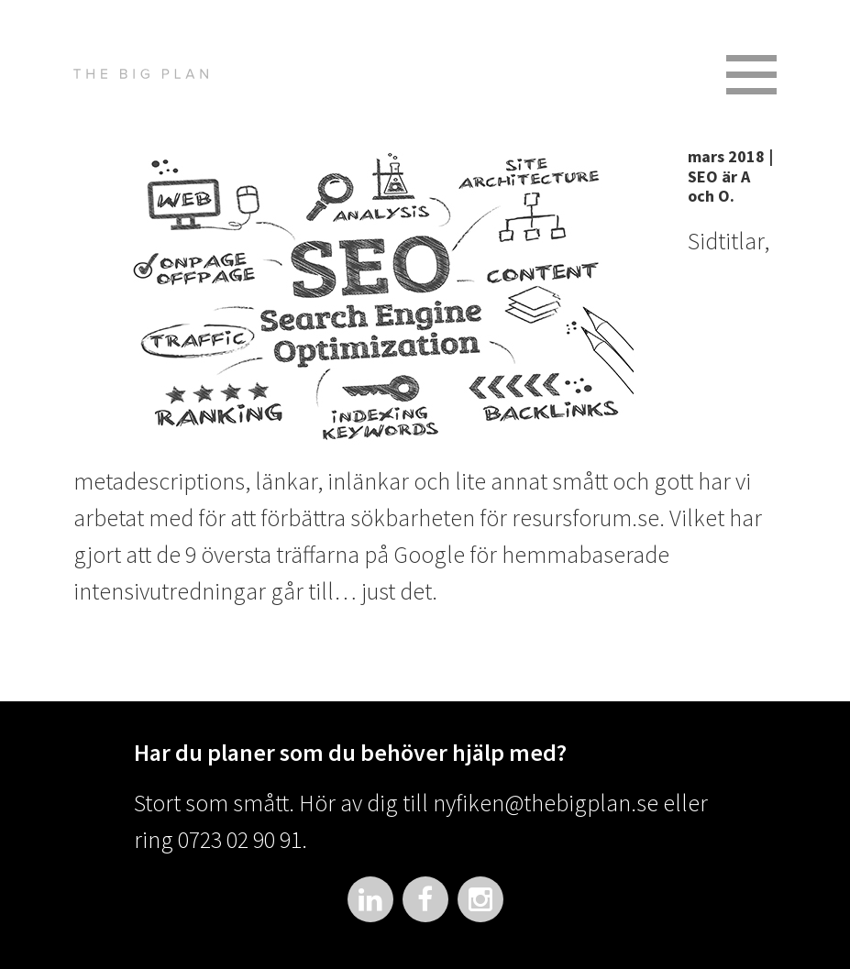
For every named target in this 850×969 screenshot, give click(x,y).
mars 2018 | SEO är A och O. (730, 176)
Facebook (425, 899)
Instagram (480, 899)
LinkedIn (370, 899)
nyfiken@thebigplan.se (545, 802)
